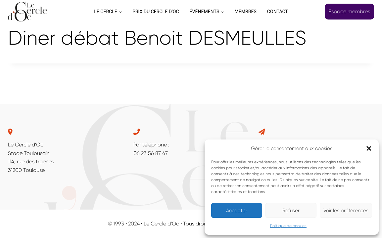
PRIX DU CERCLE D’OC (155, 11)
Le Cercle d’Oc (25, 144)
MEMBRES (245, 11)
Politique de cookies (288, 225)
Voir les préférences (345, 211)
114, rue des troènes (31, 161)
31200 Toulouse (26, 170)
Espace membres (349, 11)
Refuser (291, 211)
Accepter (236, 211)
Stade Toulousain (29, 153)
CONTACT (277, 11)
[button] (368, 148)
